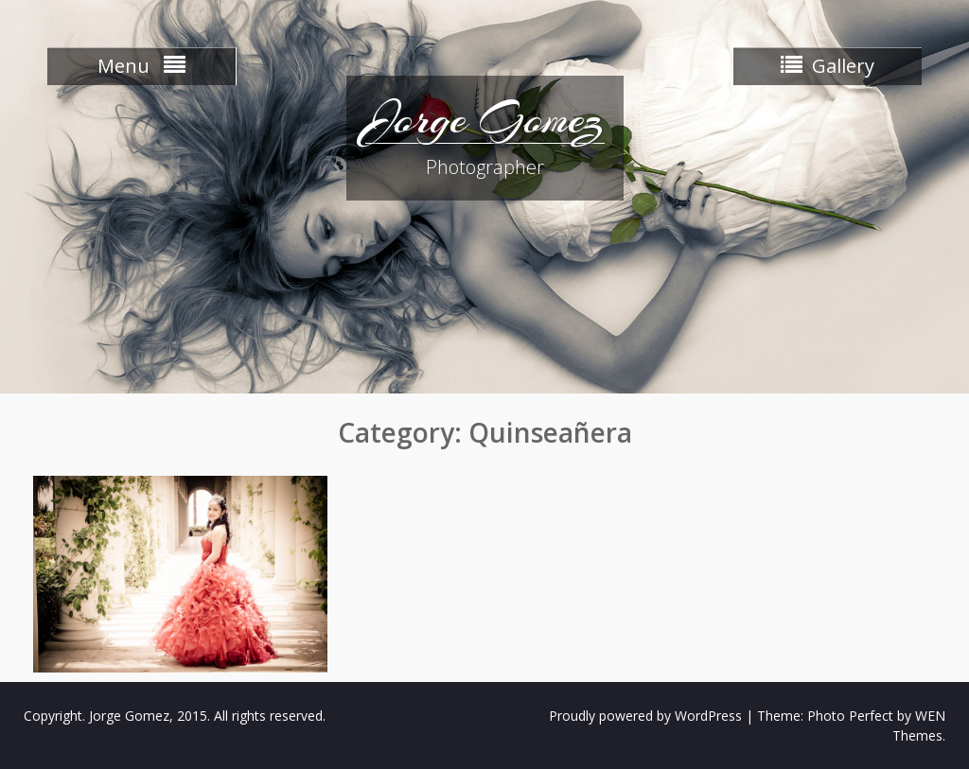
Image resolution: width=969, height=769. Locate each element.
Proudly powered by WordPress (645, 716)
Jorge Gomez (485, 118)
